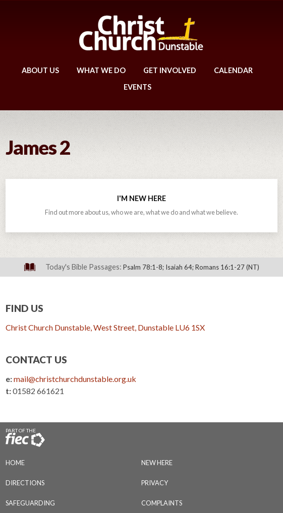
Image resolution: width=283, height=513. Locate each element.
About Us (40, 70)
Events (137, 87)
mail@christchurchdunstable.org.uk (75, 378)
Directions (25, 483)
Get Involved (169, 70)
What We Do (101, 70)
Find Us (24, 308)
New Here (157, 463)
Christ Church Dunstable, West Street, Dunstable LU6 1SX (105, 327)
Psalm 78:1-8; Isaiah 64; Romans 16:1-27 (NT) (191, 267)
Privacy (154, 483)
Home (15, 463)
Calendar (233, 70)
